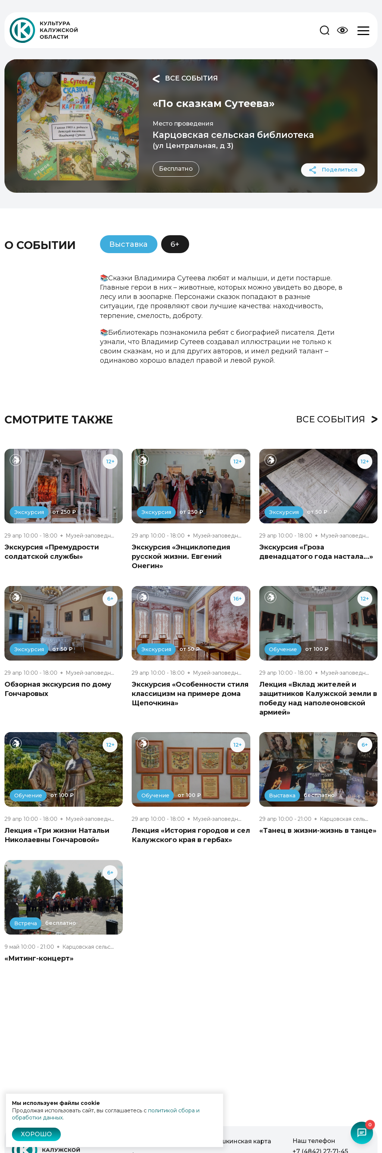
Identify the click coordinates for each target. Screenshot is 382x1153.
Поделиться (333, 170)
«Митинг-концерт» (38, 958)
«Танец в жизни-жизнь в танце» (317, 830)
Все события (185, 78)
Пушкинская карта (241, 1141)
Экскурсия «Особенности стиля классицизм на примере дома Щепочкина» (190, 693)
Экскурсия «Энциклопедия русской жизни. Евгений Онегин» (181, 556)
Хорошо (36, 1134)
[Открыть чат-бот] (362, 1133)
